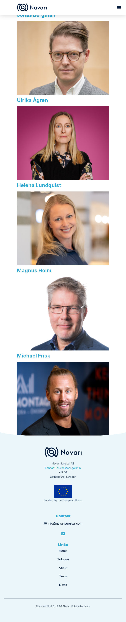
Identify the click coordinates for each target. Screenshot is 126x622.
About (63, 568)
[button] (118, 7)
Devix (87, 606)
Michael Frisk (33, 356)
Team (63, 576)
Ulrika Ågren (32, 100)
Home (63, 551)
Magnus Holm (34, 270)
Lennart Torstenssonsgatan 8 (63, 467)
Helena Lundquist (39, 185)
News (63, 585)
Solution (63, 559)
